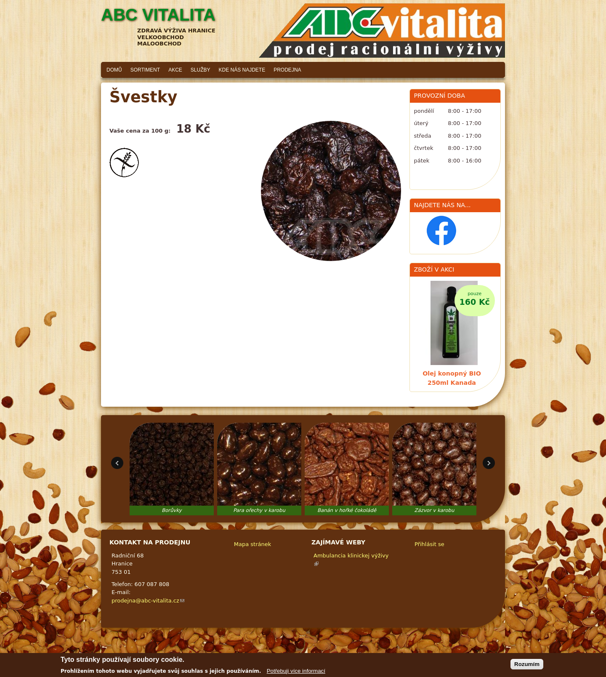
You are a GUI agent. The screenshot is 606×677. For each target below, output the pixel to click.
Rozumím (527, 666)
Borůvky (172, 510)
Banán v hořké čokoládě (346, 510)
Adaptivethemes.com (334, 654)
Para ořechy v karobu (259, 510)
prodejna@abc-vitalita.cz (148, 600)
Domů (114, 70)
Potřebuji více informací (296, 672)
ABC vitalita (158, 14)
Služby (200, 70)
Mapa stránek (252, 544)
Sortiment (145, 70)
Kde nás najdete (242, 70)
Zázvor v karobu (434, 510)
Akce (175, 70)
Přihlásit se (429, 544)
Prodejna (287, 70)
